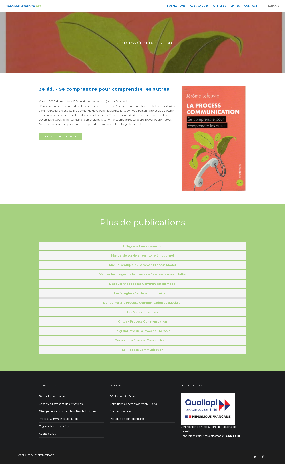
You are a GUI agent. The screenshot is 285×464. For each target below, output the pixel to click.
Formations (176, 5)
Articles (219, 5)
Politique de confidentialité (127, 418)
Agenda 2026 (199, 5)
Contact (251, 5)
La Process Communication (142, 350)
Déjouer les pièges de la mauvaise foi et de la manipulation (142, 274)
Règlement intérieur (123, 396)
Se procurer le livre (60, 136)
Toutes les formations (52, 396)
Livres (235, 5)
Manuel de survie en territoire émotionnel (142, 255)
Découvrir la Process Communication (142, 340)
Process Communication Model (59, 418)
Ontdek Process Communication (142, 321)
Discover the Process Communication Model (142, 284)
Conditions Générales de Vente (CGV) (133, 404)
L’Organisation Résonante (142, 246)
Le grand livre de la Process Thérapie (142, 331)
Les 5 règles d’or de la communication (142, 293)
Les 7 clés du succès (142, 312)
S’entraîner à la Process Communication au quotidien (142, 302)
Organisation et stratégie (55, 426)
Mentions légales (120, 411)
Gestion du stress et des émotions (61, 404)
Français (272, 5)
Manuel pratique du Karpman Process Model (142, 265)
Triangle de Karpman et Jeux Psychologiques (67, 411)
